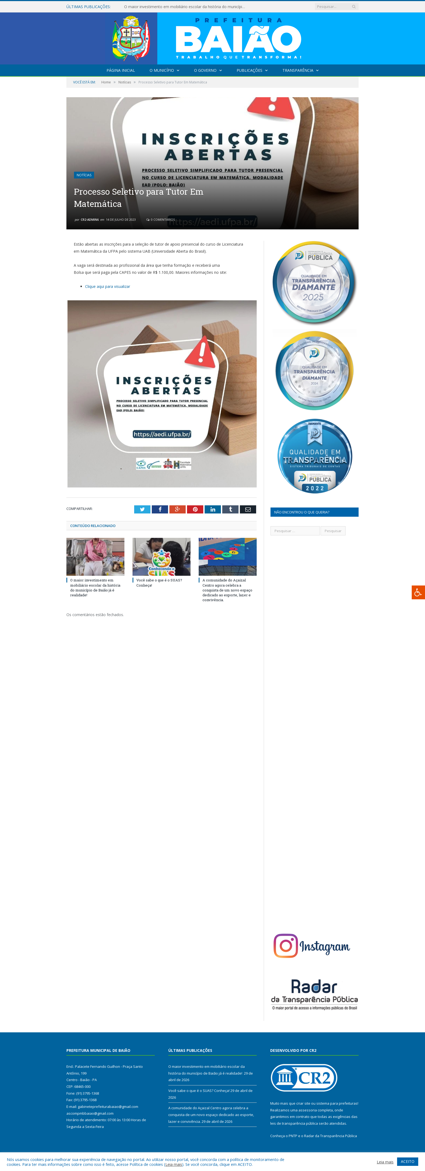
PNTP (293, 1135)
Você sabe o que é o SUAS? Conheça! (199, 1090)
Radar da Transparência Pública (330, 1135)
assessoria (307, 1110)
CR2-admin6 (90, 219)
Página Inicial (121, 70)
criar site (303, 1103)
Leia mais (173, 1164)
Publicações (249, 70)
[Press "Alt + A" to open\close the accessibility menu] (418, 592)
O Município (162, 70)
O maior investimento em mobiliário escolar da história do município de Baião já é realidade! (186, 6)
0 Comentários (160, 219)
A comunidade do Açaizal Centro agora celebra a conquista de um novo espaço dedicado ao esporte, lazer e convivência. (227, 590)
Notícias (84, 175)
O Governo (205, 70)
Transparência (297, 70)
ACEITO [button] (407, 1161)
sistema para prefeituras (337, 1103)
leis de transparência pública (294, 1123)
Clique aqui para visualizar (107, 286)
